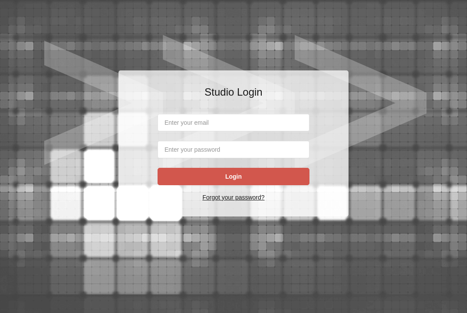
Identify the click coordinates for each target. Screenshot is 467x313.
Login (233, 176)
